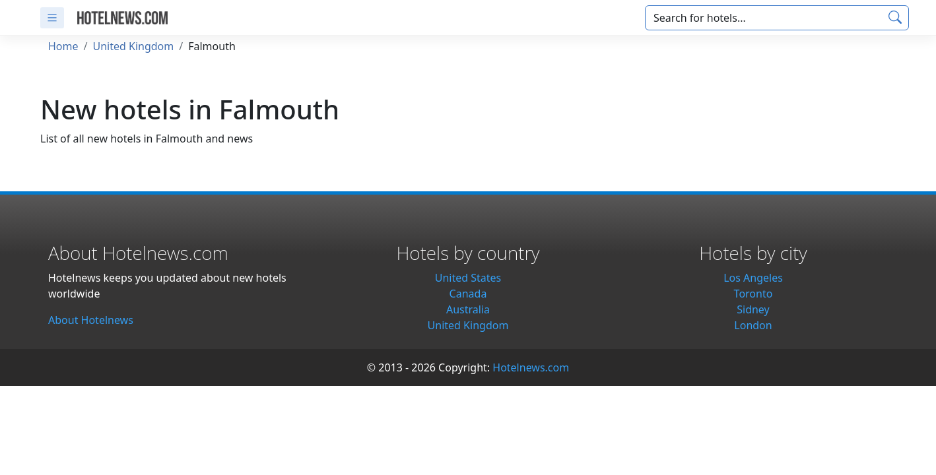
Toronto (753, 293)
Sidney (753, 309)
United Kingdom (133, 46)
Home (63, 46)
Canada (468, 293)
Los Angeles (753, 277)
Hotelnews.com (530, 367)
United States (468, 277)
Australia (468, 309)
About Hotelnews (90, 320)
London (753, 325)
